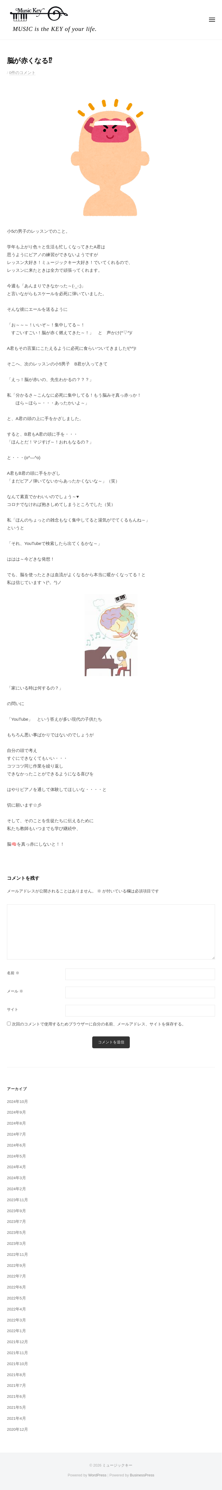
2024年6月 (16, 1145)
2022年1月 (16, 1331)
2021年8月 (16, 1375)
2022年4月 (16, 1309)
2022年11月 (17, 1254)
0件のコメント (22, 73)
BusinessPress (142, 1475)
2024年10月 (17, 1101)
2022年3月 (16, 1320)
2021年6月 (16, 1396)
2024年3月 (16, 1178)
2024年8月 (16, 1123)
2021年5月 (16, 1407)
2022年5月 (16, 1298)
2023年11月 (17, 1200)
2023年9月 (16, 1211)
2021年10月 (17, 1364)
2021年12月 (17, 1342)
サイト (12, 1009)
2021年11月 (17, 1353)
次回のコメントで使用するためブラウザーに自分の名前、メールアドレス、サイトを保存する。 (99, 1024)
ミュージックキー (117, 1465)
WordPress (97, 1475)
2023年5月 (16, 1232)
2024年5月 (16, 1156)
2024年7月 (16, 1134)
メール (15, 991)
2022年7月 (16, 1276)
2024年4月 (16, 1167)
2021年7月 (16, 1385)
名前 (13, 973)
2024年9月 (16, 1112)
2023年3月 (16, 1243)
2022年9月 (16, 1265)
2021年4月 (16, 1418)
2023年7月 (16, 1221)
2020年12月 (17, 1429)
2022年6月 (16, 1287)
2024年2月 (16, 1189)
